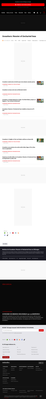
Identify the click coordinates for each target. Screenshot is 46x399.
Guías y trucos (10, 12)
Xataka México (5, 390)
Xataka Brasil (5, 392)
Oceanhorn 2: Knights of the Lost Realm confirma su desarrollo (17, 139)
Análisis (3, 12)
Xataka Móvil (5, 370)
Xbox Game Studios (35, 354)
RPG (16, 40)
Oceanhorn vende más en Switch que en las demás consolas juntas (18, 82)
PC (17, 258)
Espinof (20, 370)
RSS (18, 233)
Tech (25, 12)
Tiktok (7, 235)
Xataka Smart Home (6, 373)
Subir (40, 362)
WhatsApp (5, 233)
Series (29, 12)
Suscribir (41, 330)
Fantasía (29, 40)
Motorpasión (38, 368)
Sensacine (21, 368)
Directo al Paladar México (30, 391)
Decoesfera (5, 381)
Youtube (13, 233)
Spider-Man (24, 40)
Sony (3, 354)
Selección (21, 12)
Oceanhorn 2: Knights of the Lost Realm (11, 84)
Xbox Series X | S (12, 258)
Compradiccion (5, 383)
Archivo (5, 243)
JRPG (19, 40)
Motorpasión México (39, 390)
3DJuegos (13, 368)
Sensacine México (22, 390)
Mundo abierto (35, 40)
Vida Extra (13, 370)
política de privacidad (18, 332)
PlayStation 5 (33, 347)
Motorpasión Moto (39, 370)
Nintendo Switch (34, 349)
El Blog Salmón (13, 379)
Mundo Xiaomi (5, 375)
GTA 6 (12, 40)
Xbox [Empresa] (35, 258)
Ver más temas (6, 357)
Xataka (4, 368)
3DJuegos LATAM (14, 390)
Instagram (16, 233)
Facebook (10, 233)
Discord (5, 235)
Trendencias (5, 379)
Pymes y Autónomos (14, 381)
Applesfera (5, 371)
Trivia (16, 12)
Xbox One (19, 349)
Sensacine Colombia (22, 392)
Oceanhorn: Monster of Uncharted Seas (11, 94)
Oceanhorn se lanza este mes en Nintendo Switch (14, 90)
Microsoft (29, 258)
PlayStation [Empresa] (21, 354)
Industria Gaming (6, 349)
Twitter (7, 233)
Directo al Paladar (30, 368)
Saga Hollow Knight (22, 258)
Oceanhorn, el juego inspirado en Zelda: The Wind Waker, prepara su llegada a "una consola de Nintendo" (19, 100)
